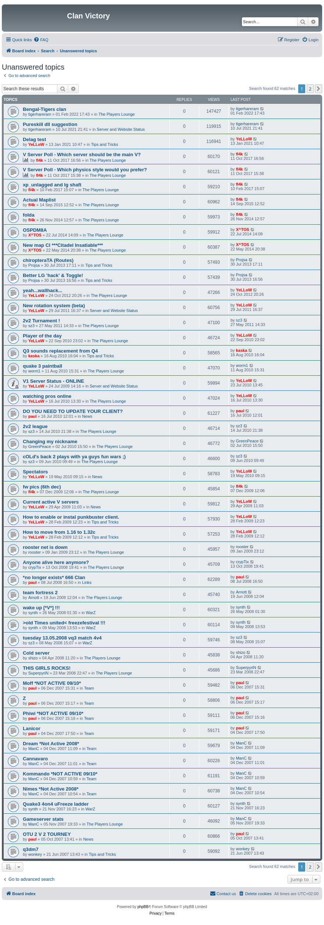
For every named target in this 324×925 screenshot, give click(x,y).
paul (32, 416)
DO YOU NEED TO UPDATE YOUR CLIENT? (73, 411)
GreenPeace (39, 446)
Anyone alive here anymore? (56, 562)
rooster (34, 552)
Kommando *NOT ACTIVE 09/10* (60, 774)
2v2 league (35, 426)
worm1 (34, 371)
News (87, 416)
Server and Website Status (121, 129)
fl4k (39, 160)
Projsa (34, 265)
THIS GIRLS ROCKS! (47, 668)
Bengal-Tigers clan (44, 109)
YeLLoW (36, 144)
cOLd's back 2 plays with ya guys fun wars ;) (74, 456)
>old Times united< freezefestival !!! (64, 623)
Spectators (35, 471)
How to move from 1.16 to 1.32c (59, 532)
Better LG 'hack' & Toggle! (53, 275)
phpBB (142, 907)
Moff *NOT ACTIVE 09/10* (52, 683)
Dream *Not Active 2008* (51, 743)
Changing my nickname (50, 441)
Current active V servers (51, 502)
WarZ (90, 612)
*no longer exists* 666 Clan (54, 577)
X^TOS (35, 235)
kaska (34, 356)
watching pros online (47, 396)
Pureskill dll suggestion (50, 124)
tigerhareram (39, 114)
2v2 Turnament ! (41, 320)
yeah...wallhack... (42, 290)
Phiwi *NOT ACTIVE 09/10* (53, 713)
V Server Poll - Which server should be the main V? (82, 154)
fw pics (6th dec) (42, 487)
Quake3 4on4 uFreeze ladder (56, 804)
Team (89, 688)
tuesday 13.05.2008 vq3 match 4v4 (62, 638)
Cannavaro (35, 758)
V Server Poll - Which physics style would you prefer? (85, 169)
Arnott (33, 597)
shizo (33, 658)
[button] (318, 88)
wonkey (35, 854)
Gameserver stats (43, 819)
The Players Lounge (117, 114)
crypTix (34, 567)
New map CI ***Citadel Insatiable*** (63, 245)
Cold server (36, 653)
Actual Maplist (39, 200)
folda (29, 215)
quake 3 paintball (42, 366)
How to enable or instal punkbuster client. (71, 517)
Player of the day (42, 336)
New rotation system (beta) (54, 305)
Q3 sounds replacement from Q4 (60, 351)
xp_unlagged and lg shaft (52, 185)
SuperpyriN (38, 673)
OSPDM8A (35, 230)
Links (87, 582)
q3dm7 (31, 849)
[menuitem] (41, 39)
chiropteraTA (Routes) (48, 260)
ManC (33, 748)
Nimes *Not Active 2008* (50, 789)
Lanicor (31, 728)
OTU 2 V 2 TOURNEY (47, 834)
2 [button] (310, 88)
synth (33, 612)
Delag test (34, 139)
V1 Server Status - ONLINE (53, 381)
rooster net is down (45, 547)
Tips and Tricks (104, 144)
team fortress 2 (40, 592)
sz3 (31, 325)
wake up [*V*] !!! (41, 607)
